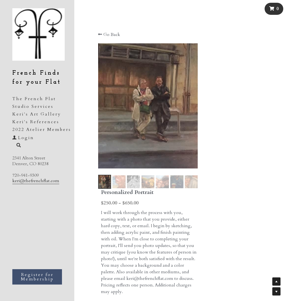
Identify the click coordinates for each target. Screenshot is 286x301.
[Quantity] (244, 201)
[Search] (16, 146)
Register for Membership (37, 277)
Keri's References (35, 122)
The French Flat (34, 99)
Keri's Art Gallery (36, 114)
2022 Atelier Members (41, 129)
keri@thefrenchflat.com (35, 181)
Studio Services (32, 106)
